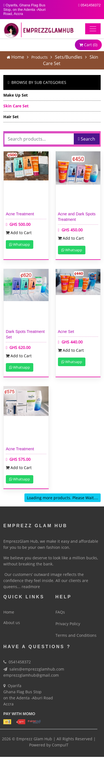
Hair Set (11, 116)
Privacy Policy (67, 621)
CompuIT (60, 743)
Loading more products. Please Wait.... (62, 497)
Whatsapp (19, 244)
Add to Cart (19, 232)
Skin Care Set (16, 105)
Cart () (88, 44)
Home (17, 57)
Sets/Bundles (68, 57)
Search (86, 139)
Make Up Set (15, 95)
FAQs (60, 610)
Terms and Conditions (76, 633)
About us (11, 620)
